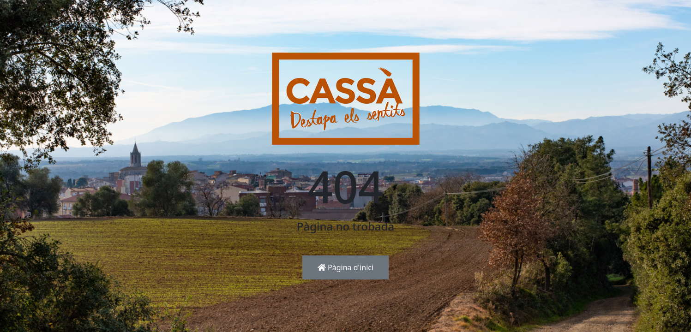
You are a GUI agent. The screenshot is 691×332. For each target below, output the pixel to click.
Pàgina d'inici (345, 267)
